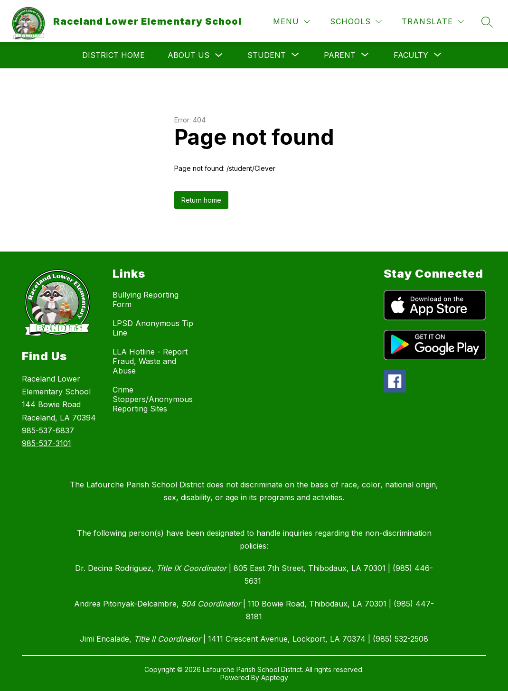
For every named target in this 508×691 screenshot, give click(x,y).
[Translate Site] (432, 22)
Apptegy (274, 677)
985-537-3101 (46, 443)
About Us (188, 55)
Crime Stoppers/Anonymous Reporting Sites (153, 399)
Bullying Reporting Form (146, 299)
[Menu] (291, 22)
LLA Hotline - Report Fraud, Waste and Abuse (150, 361)
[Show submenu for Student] (266, 55)
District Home (113, 55)
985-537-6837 (48, 430)
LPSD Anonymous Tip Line (153, 327)
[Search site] (487, 22)
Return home (201, 200)
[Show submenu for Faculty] (411, 55)
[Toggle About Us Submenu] (219, 55)
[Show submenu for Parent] (340, 55)
